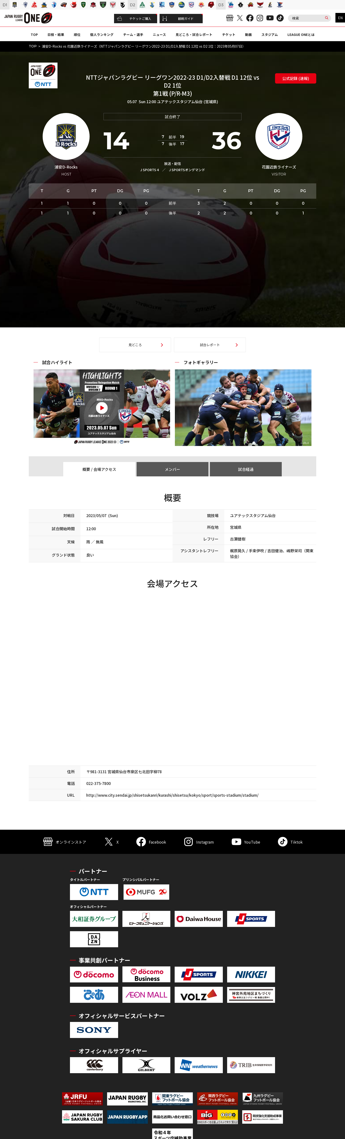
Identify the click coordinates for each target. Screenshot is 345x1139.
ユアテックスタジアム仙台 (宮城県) (187, 101)
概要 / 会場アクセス (99, 469)
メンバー (172, 469)
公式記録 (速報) (295, 78)
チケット (229, 34)
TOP (34, 34)
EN (340, 17)
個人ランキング (102, 34)
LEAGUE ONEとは (301, 34)
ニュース (159, 34)
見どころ (135, 344)
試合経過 (245, 469)
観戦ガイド (178, 18)
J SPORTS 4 (149, 169)
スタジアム (269, 34)
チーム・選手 (133, 34)
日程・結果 (55, 34)
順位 (77, 34)
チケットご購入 (134, 18)
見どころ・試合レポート (194, 34)
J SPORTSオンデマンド (187, 169)
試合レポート (210, 344)
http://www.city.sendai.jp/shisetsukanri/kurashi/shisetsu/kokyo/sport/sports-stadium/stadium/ (172, 795)
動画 (248, 34)
